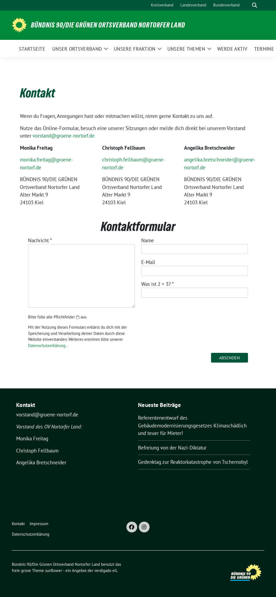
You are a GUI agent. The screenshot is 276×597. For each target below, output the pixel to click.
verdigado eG (105, 570)
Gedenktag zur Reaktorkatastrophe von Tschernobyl (193, 462)
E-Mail (148, 262)
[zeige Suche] (254, 5)
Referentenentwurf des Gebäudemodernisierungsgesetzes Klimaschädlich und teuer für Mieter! (192, 425)
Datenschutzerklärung (46, 345)
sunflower (53, 570)
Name (147, 240)
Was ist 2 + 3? (157, 284)
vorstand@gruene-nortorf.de (64, 135)
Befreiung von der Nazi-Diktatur (172, 447)
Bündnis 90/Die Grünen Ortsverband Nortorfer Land (108, 25)
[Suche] (246, 5)
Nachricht (40, 240)
